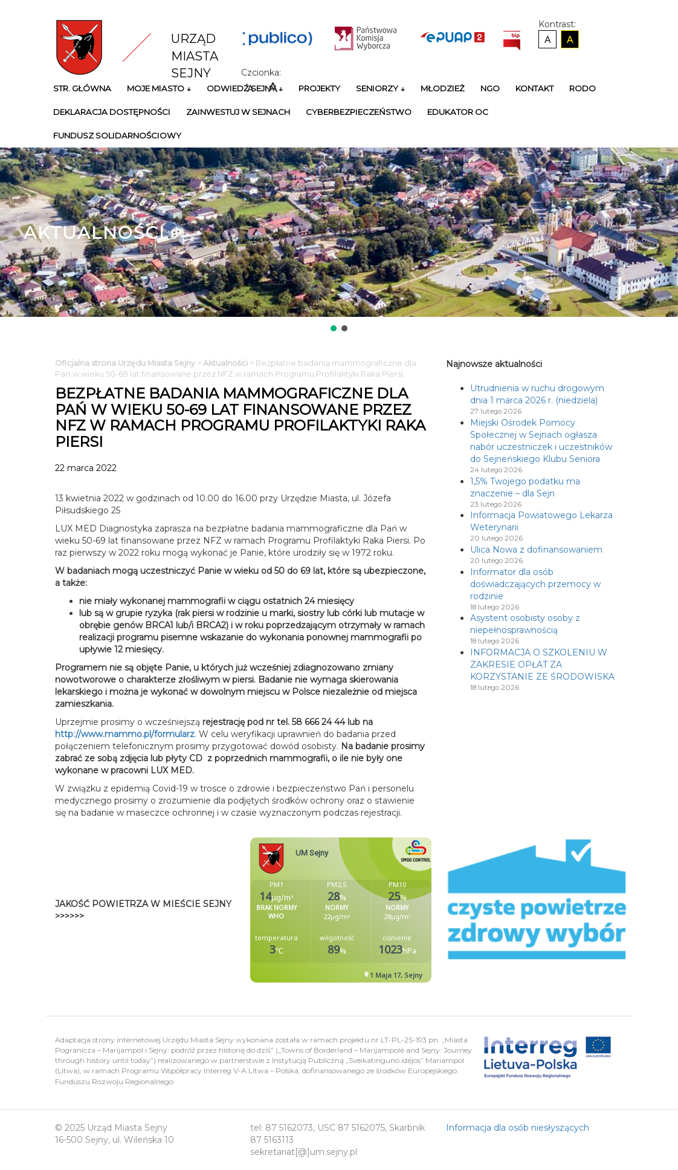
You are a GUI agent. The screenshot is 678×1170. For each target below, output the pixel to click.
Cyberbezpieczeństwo (359, 112)
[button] (334, 328)
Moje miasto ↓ (159, 88)
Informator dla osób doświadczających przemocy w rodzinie (535, 584)
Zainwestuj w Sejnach (238, 112)
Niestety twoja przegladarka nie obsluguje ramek (371, 910)
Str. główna (82, 88)
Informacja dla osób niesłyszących (517, 1127)
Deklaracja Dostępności (111, 112)
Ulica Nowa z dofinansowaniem (536, 549)
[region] (339, 241)
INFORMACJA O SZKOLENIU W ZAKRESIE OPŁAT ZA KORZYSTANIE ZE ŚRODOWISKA (542, 664)
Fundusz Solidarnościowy (117, 135)
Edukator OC (457, 112)
